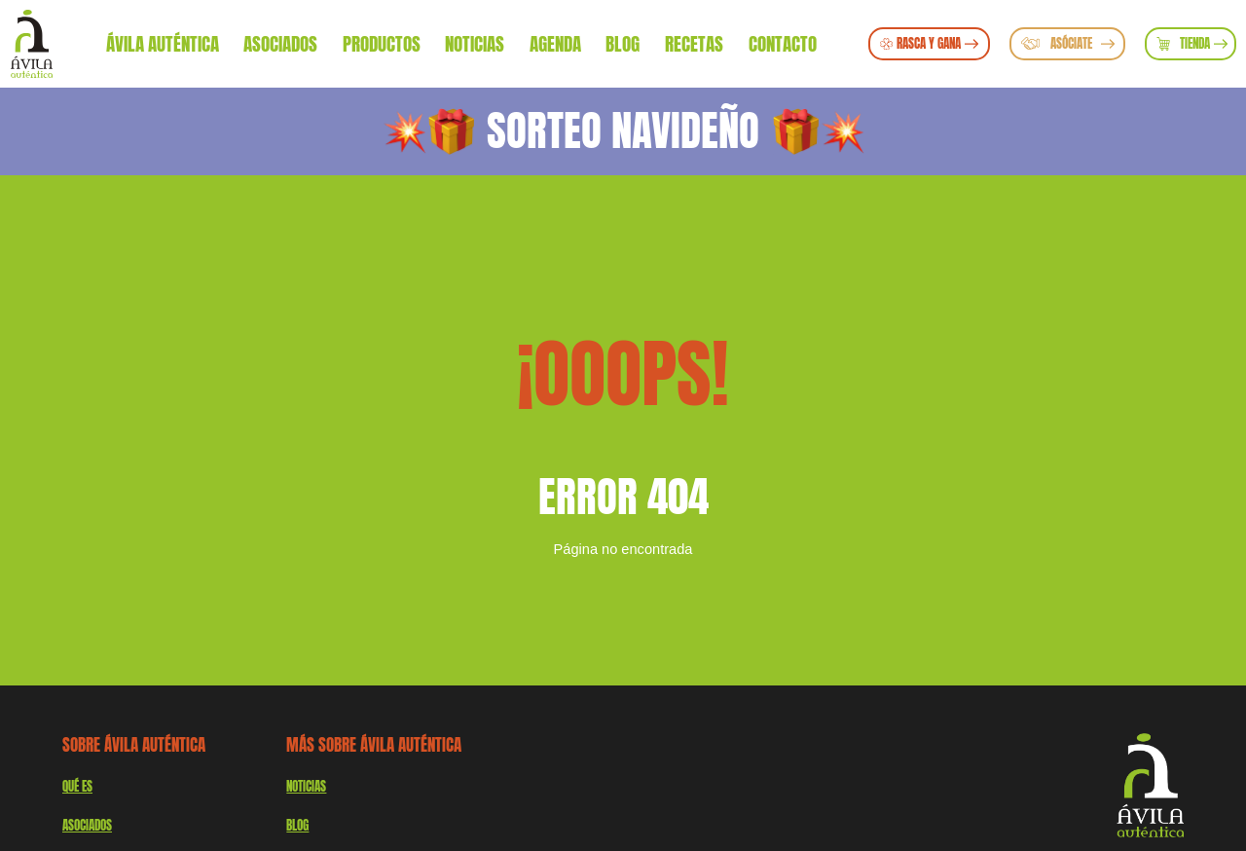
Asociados (280, 43)
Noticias (474, 43)
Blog (622, 43)
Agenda (555, 43)
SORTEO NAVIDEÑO (623, 130)
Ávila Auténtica (162, 43)
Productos (382, 43)
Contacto (783, 43)
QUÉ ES (77, 786)
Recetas (694, 43)
